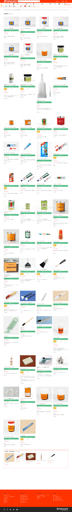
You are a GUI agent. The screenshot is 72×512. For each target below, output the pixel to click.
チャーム (19, 3)
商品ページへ (11, 30)
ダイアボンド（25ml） (41, 184)
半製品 (11, 6)
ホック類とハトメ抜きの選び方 (9, 496)
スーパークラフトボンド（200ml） (59, 127)
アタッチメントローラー (57, 367)
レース (14, 3)
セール (26, 6)
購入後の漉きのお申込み (24, 499)
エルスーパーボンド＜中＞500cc (26, 127)
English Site (6, 500)
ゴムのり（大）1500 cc (8, 211)
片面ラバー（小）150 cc (57, 215)
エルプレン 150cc (7, 245)
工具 (23, 3)
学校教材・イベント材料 (41, 496)
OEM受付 (38, 497)
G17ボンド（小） (7, 184)
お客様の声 (6, 497)
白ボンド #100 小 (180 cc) (58, 403)
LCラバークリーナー (24, 368)
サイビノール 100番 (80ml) (9, 28)
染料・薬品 (61, 3)
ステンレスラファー (56, 269)
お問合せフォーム (58, 496)
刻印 (26, 3)
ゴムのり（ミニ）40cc (57, 184)
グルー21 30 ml (56, 241)
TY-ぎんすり (6, 336)
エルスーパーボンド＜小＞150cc (10, 127)
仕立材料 (2, 6)
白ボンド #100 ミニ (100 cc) (42, 60)
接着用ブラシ (22, 328)
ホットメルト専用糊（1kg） (9, 398)
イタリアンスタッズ (45, 3)
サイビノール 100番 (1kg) (41, 28)
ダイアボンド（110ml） (24, 184)
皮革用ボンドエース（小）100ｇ (59, 54)
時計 (6, 6)
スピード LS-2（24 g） (41, 241)
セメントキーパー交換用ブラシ (42, 269)
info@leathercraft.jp (59, 500)
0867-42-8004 (58, 498)
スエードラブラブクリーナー (9, 367)
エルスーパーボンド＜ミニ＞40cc (59, 84)
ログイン (57, 1)
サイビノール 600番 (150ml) (9, 54)
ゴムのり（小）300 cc (41, 127)
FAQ (56, 495)
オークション (36, 6)
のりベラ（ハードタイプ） (58, 302)
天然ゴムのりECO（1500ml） (42, 211)
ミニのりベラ (22, 435)
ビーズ (56, 3)
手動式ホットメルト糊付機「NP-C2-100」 (43, 368)
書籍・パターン (16, 6)
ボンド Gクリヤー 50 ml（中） (25, 153)
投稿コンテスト (6, 499)
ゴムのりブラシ (39, 325)
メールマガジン (23, 500)
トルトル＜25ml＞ (56, 337)
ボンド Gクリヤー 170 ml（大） (9, 152)
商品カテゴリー (9, 9)
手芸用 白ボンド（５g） (41, 100)
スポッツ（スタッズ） (37, 3)
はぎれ (22, 6)
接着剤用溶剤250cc (7, 275)
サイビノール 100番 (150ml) (25, 28)
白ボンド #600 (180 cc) (41, 403)
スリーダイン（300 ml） (24, 241)
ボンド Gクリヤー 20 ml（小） (42, 158)
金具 (30, 3)
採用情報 (5, 502)
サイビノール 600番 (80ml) (58, 28)
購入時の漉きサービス (24, 497)
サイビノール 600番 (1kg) (24, 54)
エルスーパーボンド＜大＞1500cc (26, 398)
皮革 (6, 3)
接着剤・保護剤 (67, 3)
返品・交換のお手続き (24, 496)
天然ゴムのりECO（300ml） (25, 211)
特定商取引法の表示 (23, 502)
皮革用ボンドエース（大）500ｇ (10, 84)
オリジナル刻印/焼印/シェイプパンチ (43, 495)
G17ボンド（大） (56, 153)
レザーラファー (6, 301)
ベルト (10, 3)
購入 (55, 58)
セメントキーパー (23, 269)
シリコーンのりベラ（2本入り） (26, 302)
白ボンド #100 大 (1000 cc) (9, 436)
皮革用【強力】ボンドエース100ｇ (26, 84)
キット (2, 3)
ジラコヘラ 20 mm (40, 303)
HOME (5, 9)
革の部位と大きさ (7, 495)
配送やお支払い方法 (23, 495)
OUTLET (31, 6)
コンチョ (51, 3)
